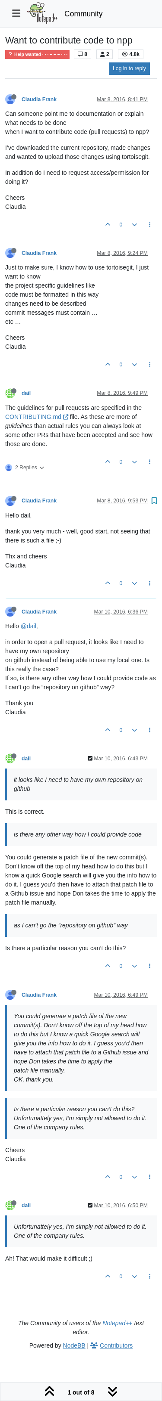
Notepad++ (117, 1323)
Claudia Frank (39, 99)
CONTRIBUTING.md (36, 416)
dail (26, 393)
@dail (28, 626)
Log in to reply (129, 68)
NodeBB (74, 1345)
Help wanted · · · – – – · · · (37, 54)
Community (83, 13)
